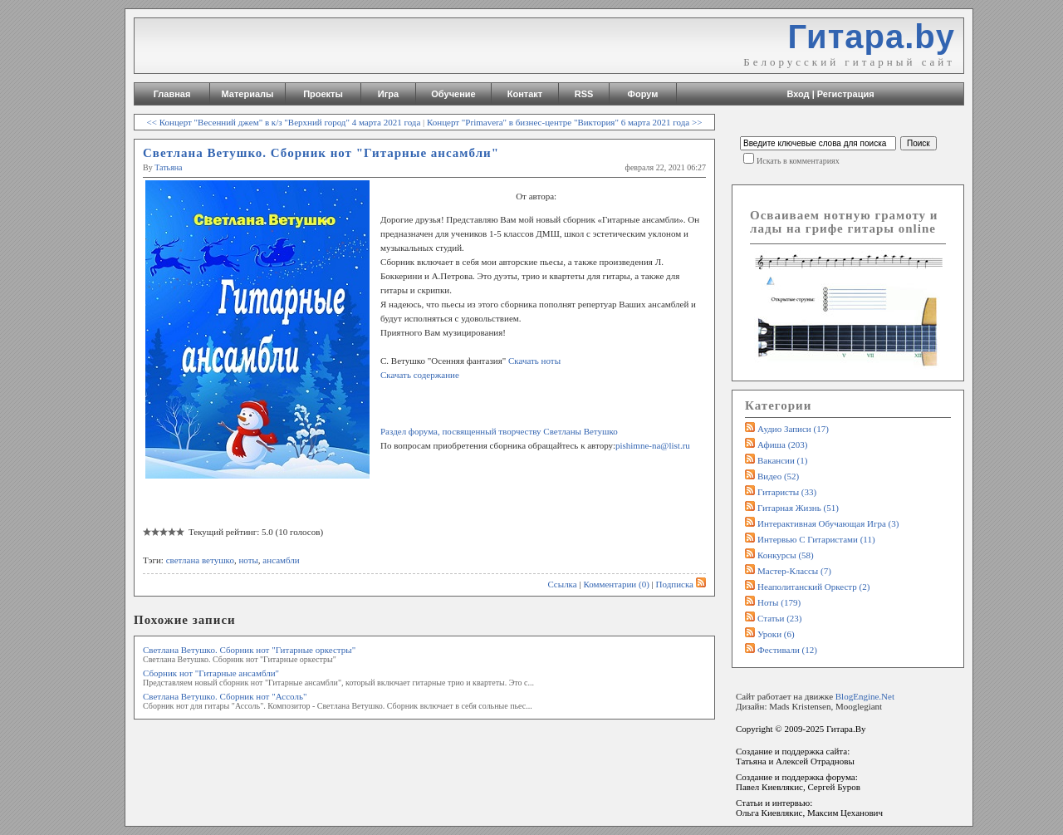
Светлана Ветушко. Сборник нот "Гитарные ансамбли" (321, 153)
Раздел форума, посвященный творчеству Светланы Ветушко (499, 431)
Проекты (323, 94)
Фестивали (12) (787, 650)
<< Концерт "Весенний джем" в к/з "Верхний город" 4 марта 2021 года (284, 122)
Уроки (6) (776, 634)
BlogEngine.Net (864, 696)
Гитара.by (871, 36)
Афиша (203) (782, 444)
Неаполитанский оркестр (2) (813, 587)
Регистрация (845, 94)
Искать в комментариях (798, 160)
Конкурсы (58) (785, 555)
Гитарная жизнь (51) (798, 508)
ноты (247, 560)
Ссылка (561, 584)
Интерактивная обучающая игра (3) (828, 523)
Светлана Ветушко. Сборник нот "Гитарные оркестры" (249, 650)
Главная (172, 94)
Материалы (248, 94)
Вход (797, 94)
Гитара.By (846, 729)
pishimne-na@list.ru (652, 445)
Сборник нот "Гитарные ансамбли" (211, 673)
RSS (584, 94)
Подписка (681, 584)
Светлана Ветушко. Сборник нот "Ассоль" (224, 696)
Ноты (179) (779, 602)
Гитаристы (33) (786, 492)
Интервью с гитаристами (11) (816, 539)
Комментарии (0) (616, 584)
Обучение (453, 94)
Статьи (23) (779, 618)
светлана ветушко (200, 560)
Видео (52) (778, 476)
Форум (643, 94)
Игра (388, 94)
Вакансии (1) (782, 460)
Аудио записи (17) (793, 429)
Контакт (524, 94)
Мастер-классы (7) (794, 571)
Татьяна (168, 167)
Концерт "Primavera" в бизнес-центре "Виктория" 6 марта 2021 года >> (564, 122)
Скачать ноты (534, 361)
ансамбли (280, 560)
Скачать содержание (419, 375)
